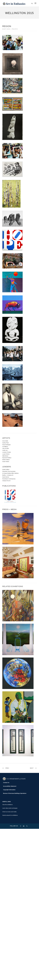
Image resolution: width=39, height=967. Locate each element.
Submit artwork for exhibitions (10, 953)
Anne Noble (5, 579)
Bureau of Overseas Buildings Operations (14, 931)
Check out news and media (9, 950)
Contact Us (6, 920)
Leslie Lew (4, 588)
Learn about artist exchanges (9, 946)
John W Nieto (5, 586)
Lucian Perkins (6, 592)
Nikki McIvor (5, 594)
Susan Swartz (5, 599)
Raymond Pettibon (6, 596)
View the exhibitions (7, 942)
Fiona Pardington (6, 583)
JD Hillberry (5, 584)
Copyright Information (9, 928)
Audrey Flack (5, 581)
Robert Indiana (6, 598)
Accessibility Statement (9, 924)
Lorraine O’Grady (6, 590)
